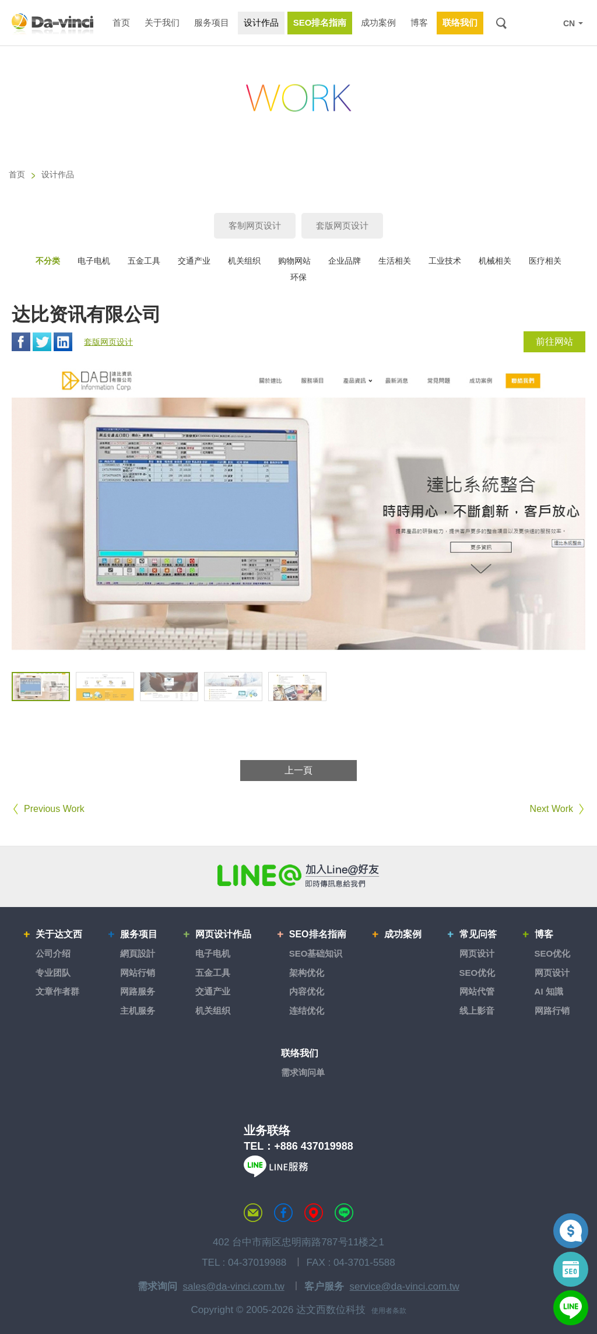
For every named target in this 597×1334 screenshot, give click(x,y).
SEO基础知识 (316, 953)
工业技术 (445, 260)
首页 (17, 174)
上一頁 (298, 770)
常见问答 (478, 934)
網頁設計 (137, 953)
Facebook (21, 341)
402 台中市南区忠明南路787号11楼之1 (298, 1242)
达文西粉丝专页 (283, 1212)
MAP (313, 1212)
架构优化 (306, 973)
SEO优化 (477, 973)
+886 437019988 (313, 1146)
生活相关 (394, 260)
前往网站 (554, 341)
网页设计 (476, 953)
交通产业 (194, 260)
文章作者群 (57, 991)
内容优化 (306, 991)
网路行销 (552, 1011)
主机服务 (137, 1011)
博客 (544, 934)
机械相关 (495, 260)
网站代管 (476, 991)
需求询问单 (303, 1072)
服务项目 (138, 934)
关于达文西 (59, 934)
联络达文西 (253, 1212)
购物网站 (294, 260)
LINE (545, 23)
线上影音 (476, 1011)
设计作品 (57, 174)
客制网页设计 (255, 225)
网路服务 (137, 991)
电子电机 (94, 260)
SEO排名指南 (317, 934)
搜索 (501, 23)
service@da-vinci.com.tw (404, 1286)
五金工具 (144, 260)
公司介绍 (53, 953)
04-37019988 (257, 1262)
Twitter (42, 341)
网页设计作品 (223, 934)
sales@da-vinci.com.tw (234, 1286)
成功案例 (403, 934)
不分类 (48, 260)
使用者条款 (388, 1311)
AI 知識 (549, 991)
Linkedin (63, 341)
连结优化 (306, 1011)
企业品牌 (344, 260)
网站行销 (137, 973)
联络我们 (299, 1053)
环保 (298, 277)
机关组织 (244, 260)
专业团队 (53, 973)
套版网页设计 (342, 225)
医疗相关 (545, 260)
